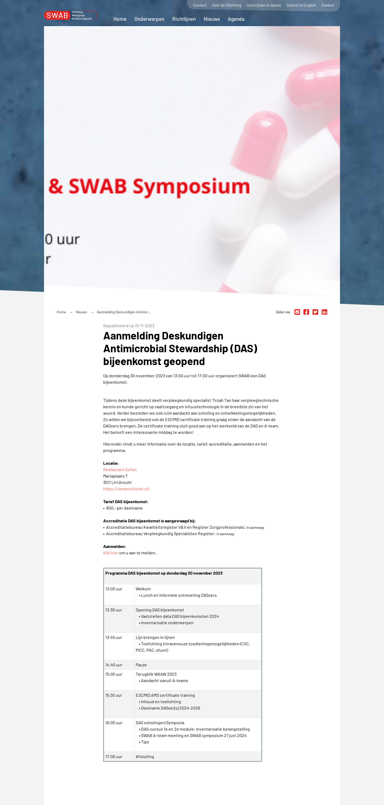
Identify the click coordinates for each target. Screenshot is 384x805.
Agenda (236, 19)
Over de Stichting (226, 5)
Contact (200, 5)
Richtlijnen (184, 19)
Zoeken (327, 5)
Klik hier (110, 552)
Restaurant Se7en (120, 469)
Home (119, 19)
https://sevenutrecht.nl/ (126, 488)
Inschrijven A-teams (264, 5)
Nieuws (212, 19)
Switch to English (301, 5)
